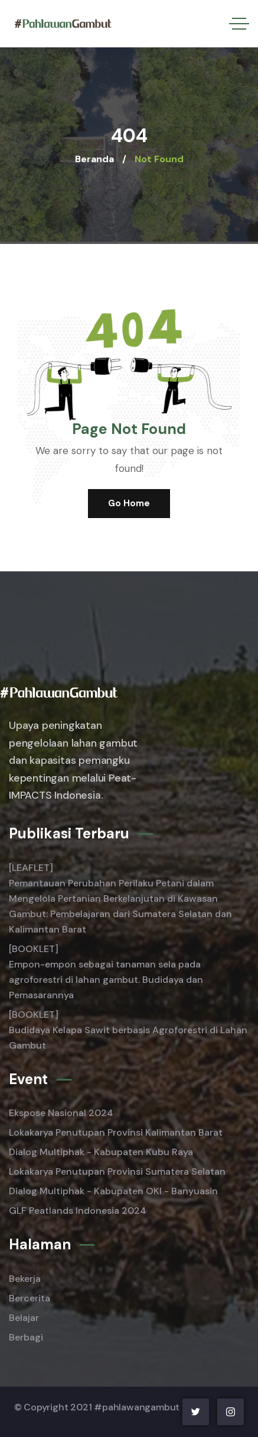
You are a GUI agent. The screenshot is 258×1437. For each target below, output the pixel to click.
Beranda (94, 159)
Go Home (129, 503)
